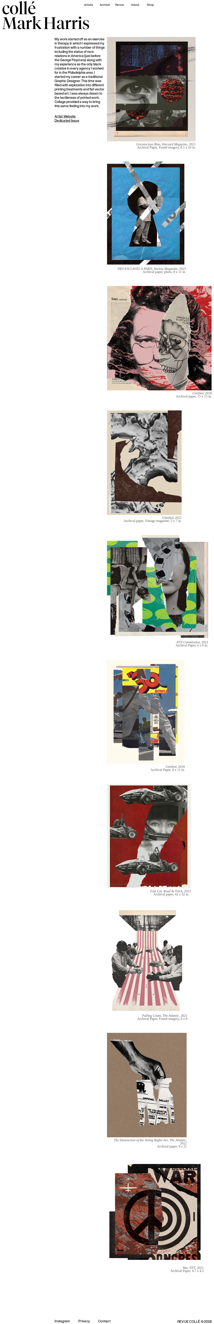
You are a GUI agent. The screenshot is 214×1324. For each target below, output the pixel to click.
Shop (150, 5)
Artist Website (65, 116)
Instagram (62, 1321)
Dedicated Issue (67, 120)
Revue (119, 5)
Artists (88, 5)
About (135, 5)
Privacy (84, 1321)
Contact (104, 1321)
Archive (105, 5)
